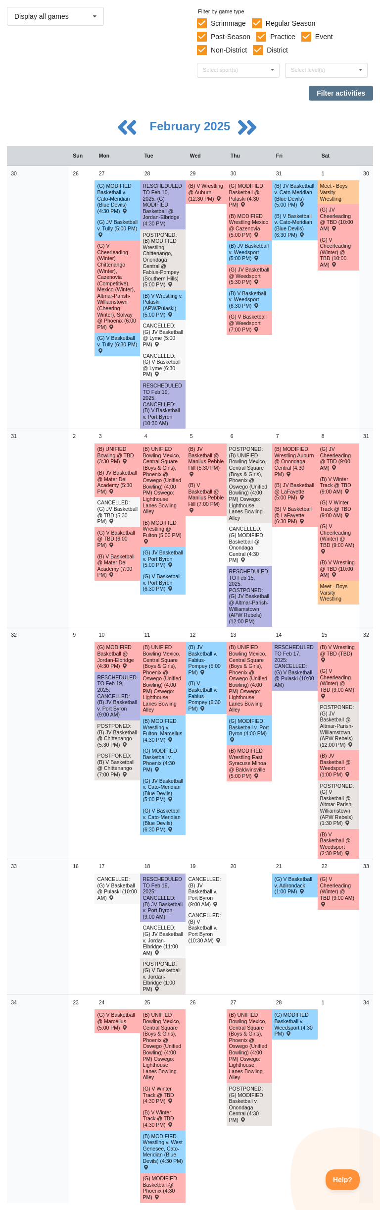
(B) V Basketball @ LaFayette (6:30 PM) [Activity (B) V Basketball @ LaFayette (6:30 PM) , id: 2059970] (293, 515)
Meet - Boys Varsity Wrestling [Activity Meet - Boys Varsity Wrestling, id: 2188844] (334, 192)
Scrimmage (228, 23)
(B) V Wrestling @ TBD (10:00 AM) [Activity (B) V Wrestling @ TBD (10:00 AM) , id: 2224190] (337, 568)
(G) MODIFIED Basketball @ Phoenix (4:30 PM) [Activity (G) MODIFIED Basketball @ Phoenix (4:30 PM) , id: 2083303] (159, 1187)
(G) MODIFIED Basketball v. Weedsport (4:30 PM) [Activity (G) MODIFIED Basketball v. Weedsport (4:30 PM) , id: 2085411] (294, 1024)
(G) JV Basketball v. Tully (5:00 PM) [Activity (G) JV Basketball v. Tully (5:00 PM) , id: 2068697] (117, 228)
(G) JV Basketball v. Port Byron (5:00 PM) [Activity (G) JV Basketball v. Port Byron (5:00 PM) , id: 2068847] (162, 559)
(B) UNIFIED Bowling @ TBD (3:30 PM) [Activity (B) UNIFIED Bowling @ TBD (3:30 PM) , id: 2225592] (115, 455)
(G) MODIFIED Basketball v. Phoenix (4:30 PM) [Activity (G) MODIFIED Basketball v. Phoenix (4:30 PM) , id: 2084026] (159, 760)
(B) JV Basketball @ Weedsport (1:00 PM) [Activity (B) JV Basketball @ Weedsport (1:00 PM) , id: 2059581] (335, 765)
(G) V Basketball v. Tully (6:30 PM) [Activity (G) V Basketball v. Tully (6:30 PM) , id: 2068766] (117, 344)
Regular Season (290, 23)
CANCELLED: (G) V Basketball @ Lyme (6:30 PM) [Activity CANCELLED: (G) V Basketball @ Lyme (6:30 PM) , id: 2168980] (161, 365)
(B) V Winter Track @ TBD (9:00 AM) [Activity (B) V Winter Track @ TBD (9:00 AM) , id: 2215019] (335, 485)
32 (14, 635)
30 (14, 173)
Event (324, 37)
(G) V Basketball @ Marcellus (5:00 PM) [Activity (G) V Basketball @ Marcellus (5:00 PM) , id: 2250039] (116, 1021)
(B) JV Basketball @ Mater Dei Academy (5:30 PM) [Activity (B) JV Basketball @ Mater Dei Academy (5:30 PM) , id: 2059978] (117, 482)
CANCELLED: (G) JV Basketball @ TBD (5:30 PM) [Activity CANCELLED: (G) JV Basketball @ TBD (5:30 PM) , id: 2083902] (117, 511)
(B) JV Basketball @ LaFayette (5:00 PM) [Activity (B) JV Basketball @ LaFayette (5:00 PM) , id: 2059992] (295, 491)
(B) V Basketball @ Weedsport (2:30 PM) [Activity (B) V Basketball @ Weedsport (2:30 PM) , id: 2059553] (335, 843)
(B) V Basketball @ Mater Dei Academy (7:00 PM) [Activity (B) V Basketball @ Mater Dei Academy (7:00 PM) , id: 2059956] (115, 565)
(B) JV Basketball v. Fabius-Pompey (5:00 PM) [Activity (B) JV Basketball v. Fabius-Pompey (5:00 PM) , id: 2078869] (204, 659)
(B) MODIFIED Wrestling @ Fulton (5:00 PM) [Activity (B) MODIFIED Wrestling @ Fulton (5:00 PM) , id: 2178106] (161, 532)
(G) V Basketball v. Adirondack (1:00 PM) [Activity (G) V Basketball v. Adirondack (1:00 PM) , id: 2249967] (293, 885)
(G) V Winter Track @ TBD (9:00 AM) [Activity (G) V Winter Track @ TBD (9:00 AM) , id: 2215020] (335, 508)
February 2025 (192, 126)
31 (14, 436)
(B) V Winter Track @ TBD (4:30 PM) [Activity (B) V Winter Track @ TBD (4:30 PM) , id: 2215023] (158, 1118)
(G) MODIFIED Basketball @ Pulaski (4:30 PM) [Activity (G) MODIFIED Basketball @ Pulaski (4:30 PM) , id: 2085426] (246, 195)
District (277, 50)
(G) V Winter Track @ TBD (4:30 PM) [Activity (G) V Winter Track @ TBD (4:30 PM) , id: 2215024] (158, 1095)
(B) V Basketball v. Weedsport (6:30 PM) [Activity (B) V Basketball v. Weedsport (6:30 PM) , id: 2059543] (247, 299)
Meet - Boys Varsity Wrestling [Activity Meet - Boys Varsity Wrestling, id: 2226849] (334, 592)
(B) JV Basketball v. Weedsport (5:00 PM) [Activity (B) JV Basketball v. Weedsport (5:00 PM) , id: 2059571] (249, 252)
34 (14, 1002)
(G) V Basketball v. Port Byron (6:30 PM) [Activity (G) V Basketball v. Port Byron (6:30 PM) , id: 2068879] (161, 582)
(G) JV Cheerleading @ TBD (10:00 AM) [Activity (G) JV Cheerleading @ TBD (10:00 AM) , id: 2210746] (336, 219)
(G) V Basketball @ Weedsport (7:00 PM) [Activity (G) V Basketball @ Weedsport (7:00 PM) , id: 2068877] (248, 323)
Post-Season (230, 37)
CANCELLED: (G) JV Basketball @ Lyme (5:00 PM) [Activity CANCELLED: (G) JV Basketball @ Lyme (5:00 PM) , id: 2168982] (162, 335)
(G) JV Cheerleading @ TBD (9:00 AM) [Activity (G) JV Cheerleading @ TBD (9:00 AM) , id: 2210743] (335, 458)
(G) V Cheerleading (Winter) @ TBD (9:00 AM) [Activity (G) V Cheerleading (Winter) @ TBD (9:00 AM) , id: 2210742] (337, 538)
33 (14, 866)
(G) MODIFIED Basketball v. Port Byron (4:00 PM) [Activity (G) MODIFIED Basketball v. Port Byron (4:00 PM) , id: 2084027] (249, 730)
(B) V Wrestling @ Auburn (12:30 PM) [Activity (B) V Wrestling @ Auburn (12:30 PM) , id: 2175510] (205, 192)
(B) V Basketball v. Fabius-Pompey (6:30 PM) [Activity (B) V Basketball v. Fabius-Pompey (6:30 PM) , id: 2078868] (204, 695)
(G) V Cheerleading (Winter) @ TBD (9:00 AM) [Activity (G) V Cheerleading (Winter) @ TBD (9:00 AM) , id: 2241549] (337, 891)
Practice (282, 37)
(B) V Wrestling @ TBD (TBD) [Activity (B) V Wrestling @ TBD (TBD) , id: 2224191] (337, 653)
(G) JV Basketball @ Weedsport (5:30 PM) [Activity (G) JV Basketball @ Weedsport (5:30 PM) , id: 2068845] (249, 276)
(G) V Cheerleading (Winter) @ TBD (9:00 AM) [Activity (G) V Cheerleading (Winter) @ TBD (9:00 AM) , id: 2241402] (337, 683)
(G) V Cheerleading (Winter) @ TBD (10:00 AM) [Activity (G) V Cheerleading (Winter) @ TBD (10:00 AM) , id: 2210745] (335, 252)
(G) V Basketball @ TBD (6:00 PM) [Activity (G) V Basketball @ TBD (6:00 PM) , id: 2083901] (116, 539)
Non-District (229, 50)
